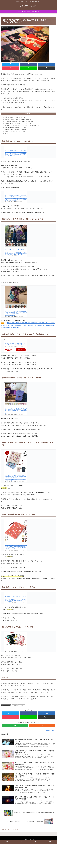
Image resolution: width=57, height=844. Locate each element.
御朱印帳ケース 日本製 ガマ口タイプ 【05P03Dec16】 (16, 650)
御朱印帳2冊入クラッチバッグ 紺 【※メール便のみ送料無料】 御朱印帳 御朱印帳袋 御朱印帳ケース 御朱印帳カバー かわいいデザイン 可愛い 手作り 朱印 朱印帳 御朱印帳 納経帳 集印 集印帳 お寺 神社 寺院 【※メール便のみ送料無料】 (15, 600)
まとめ (6, 134)
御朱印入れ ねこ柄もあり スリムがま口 (16, 132)
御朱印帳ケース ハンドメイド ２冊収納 (16, 130)
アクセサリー (21, 706)
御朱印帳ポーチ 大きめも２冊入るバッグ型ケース (18, 123)
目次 (26, 114)
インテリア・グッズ (6, 706)
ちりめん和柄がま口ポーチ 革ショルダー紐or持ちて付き (20, 121)
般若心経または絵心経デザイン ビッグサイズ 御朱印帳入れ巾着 (22, 125)
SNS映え (14, 706)
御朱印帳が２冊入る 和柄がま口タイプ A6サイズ (18, 119)
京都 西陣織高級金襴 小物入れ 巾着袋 (16, 128)
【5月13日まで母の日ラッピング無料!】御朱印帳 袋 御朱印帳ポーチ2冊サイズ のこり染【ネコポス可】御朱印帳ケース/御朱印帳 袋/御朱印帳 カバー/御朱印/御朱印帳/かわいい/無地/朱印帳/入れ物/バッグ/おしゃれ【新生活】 (16, 411)
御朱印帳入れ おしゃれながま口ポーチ (15, 117)
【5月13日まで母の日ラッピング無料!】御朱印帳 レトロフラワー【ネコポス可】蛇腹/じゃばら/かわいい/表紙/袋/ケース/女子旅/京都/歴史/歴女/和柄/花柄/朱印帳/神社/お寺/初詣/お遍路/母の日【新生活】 (28, 326)
